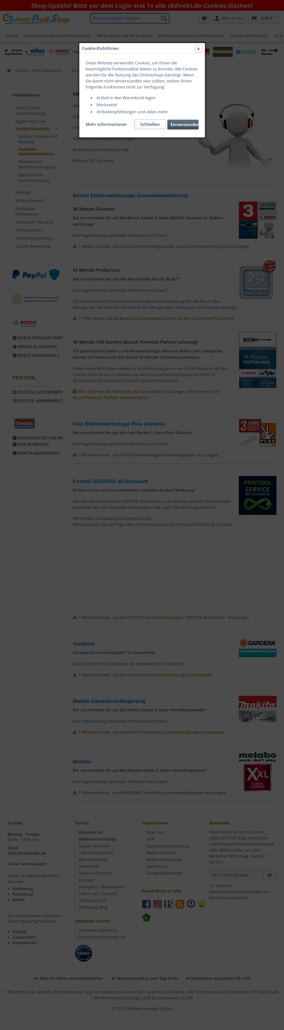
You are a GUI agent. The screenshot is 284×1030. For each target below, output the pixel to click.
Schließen (150, 124)
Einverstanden (185, 124)
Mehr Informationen (106, 124)
